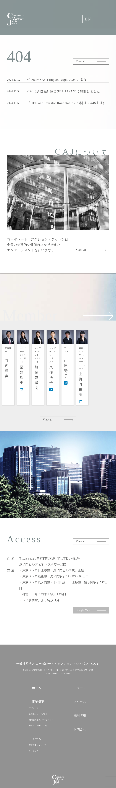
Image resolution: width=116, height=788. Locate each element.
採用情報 (80, 698)
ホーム (36, 670)
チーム (36, 721)
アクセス (80, 684)
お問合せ (80, 712)
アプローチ (33, 691)
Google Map (83, 593)
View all (80, 61)
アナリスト (101, 364)
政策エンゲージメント (38, 709)
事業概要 (38, 684)
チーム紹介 (33, 734)
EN (88, 19)
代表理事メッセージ (37, 728)
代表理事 (12, 364)
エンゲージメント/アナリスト (34, 366)
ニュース (80, 670)
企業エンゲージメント (38, 697)
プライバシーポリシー (58, 773)
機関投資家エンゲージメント (41, 703)
